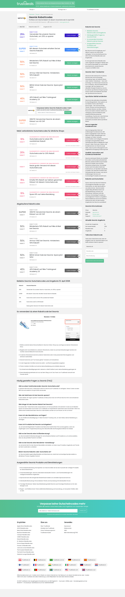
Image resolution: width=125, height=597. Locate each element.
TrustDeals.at (26, 568)
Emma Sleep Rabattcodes (25, 551)
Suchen (73, 3)
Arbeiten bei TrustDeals (47, 536)
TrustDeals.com (73, 578)
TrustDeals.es (92, 568)
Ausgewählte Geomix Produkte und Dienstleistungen (94, 45)
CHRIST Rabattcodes (23, 545)
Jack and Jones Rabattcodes (25, 556)
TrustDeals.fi (25, 573)
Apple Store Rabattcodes (24, 534)
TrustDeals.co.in (56, 573)
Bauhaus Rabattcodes (23, 540)
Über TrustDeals (45, 534)
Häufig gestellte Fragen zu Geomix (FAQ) (96, 36)
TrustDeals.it (72, 573)
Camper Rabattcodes (23, 543)
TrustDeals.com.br (58, 568)
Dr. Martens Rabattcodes (24, 549)
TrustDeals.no (26, 578)
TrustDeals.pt (41, 578)
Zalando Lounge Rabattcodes (26, 562)
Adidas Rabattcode (45, 6)
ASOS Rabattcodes (22, 536)
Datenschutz (67, 536)
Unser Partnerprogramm (48, 538)
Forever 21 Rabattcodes (24, 553)
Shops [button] (31, 9)
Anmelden (68, 115)
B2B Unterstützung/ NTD (71, 540)
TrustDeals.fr (40, 573)
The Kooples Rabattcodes (24, 558)
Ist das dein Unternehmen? (97, 215)
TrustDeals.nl (102, 573)
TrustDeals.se (57, 578)
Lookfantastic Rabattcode (68, 6)
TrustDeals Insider (93, 9)
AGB (65, 538)
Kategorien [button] (62, 9)
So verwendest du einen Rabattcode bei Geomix (95, 40)
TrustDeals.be (42, 568)
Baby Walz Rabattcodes (24, 538)
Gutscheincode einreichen (94, 261)
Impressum (67, 534)
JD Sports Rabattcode (55, 6)
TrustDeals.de (76, 568)
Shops (37, 14)
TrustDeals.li (87, 573)
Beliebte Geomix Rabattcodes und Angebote (96, 32)
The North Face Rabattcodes (25, 560)
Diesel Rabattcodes (23, 547)
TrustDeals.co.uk (90, 578)
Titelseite (31, 14)
